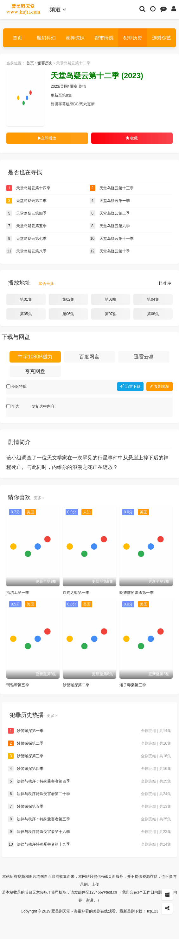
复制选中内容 (43, 406)
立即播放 (47, 138)
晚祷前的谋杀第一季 (136, 592)
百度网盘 (89, 356)
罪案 (74, 86)
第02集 (68, 299)
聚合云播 (46, 283)
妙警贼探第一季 (89, 731)
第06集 (68, 314)
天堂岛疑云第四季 (26, 213)
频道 (57, 9)
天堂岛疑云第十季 (110, 251)
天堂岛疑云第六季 (110, 226)
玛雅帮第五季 (17, 685)
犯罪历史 (132, 37)
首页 (17, 37)
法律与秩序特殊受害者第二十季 (89, 794)
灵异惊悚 (75, 37)
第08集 (153, 314)
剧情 (82, 86)
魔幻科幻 (46, 37)
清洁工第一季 (17, 592)
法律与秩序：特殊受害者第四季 (89, 781)
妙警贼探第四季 (89, 768)
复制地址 (159, 386)
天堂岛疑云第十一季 (112, 238)
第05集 (26, 314)
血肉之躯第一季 (76, 592)
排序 (165, 283)
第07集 (111, 314)
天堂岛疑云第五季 (26, 226)
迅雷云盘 (144, 356)
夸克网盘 (35, 371)
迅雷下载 (130, 386)
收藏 (132, 138)
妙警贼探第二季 (76, 685)
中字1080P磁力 (35, 356)
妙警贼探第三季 (89, 756)
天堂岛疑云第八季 (26, 251)
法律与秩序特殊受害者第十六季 (89, 832)
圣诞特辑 (19, 386)
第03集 (111, 299)
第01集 (26, 299)
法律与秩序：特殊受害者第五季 (89, 819)
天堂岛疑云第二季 (26, 201)
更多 (39, 498)
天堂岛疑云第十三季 (112, 188)
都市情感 (103, 37)
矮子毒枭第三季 (132, 685)
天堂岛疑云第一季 (110, 201)
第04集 (153, 299)
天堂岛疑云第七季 (26, 238)
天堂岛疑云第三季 (110, 213)
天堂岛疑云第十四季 (28, 188)
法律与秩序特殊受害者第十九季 (89, 844)
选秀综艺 (161, 37)
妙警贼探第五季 (89, 806)
